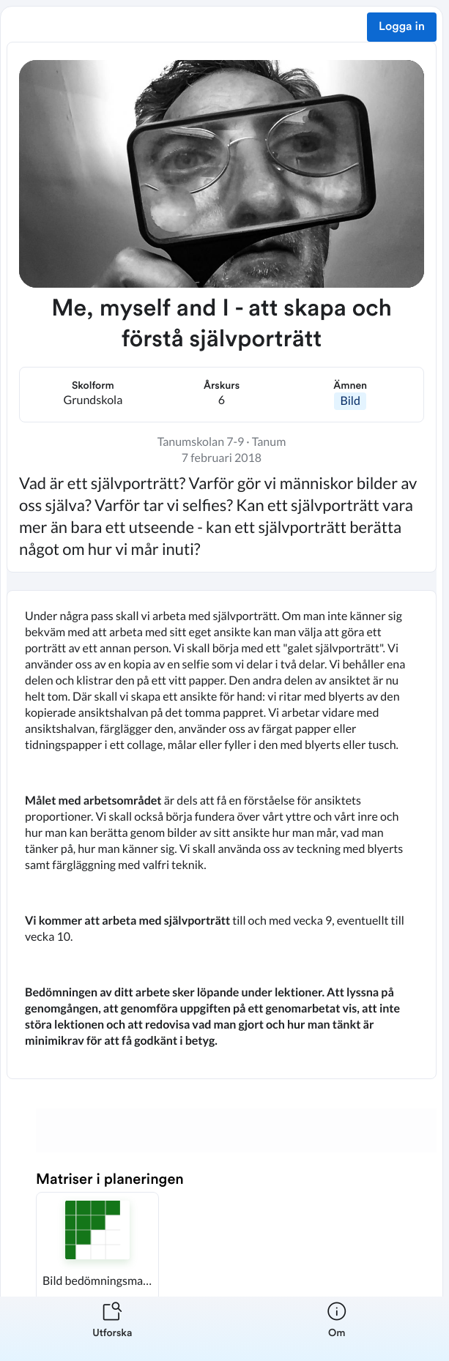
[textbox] (221, 834)
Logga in (402, 27)
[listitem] (112, 1329)
